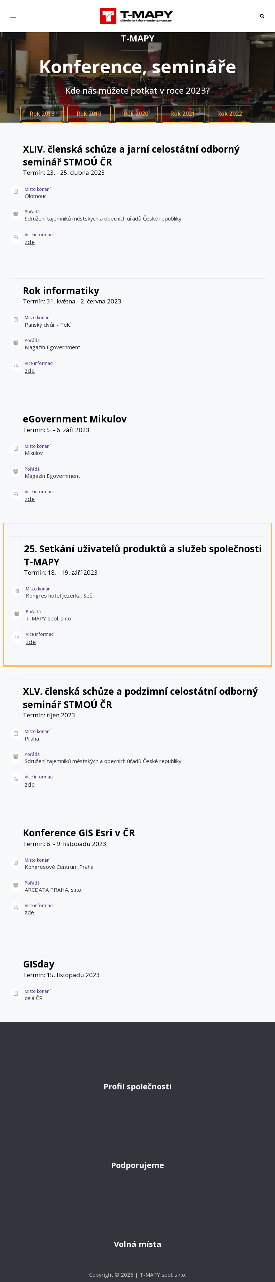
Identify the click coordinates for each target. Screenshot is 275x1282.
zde (30, 242)
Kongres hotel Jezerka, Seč (59, 595)
